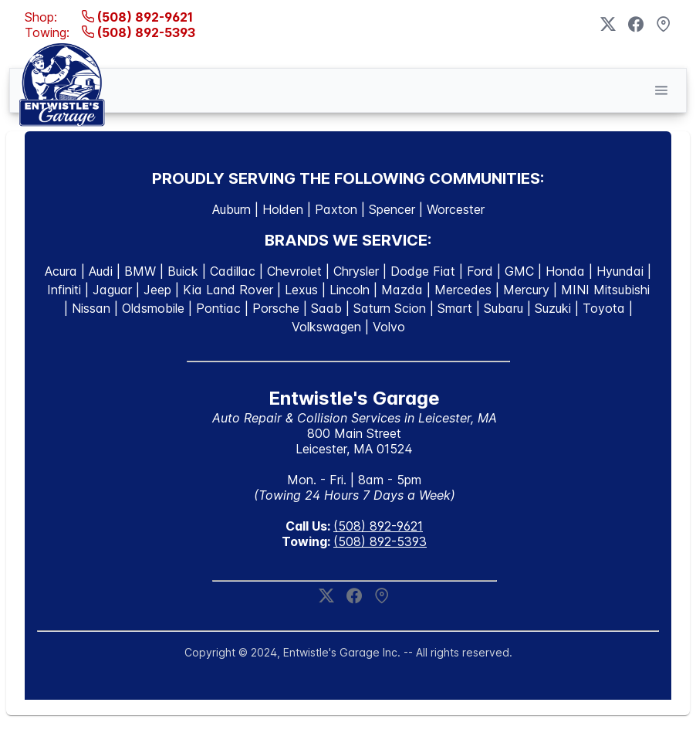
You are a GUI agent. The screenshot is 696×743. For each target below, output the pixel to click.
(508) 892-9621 (137, 17)
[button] (661, 90)
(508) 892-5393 (138, 32)
